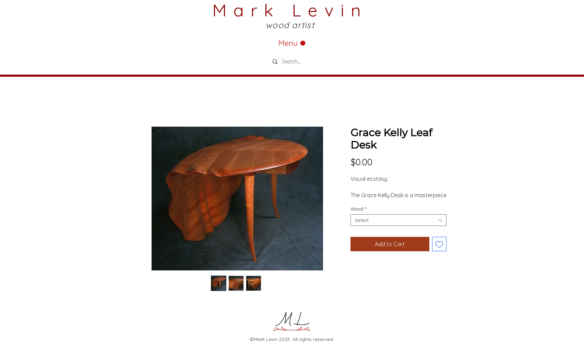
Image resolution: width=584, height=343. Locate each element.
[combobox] (398, 220)
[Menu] (292, 43)
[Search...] (320, 61)
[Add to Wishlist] (439, 244)
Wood (358, 209)
